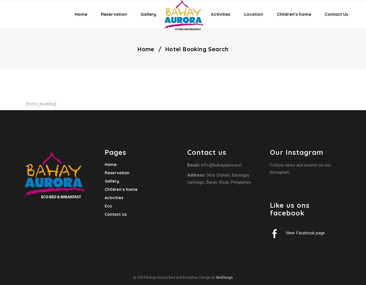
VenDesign (224, 277)
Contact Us (116, 214)
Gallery (112, 181)
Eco (108, 206)
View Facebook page (305, 232)
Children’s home (121, 189)
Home (146, 49)
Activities (114, 197)
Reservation (117, 172)
